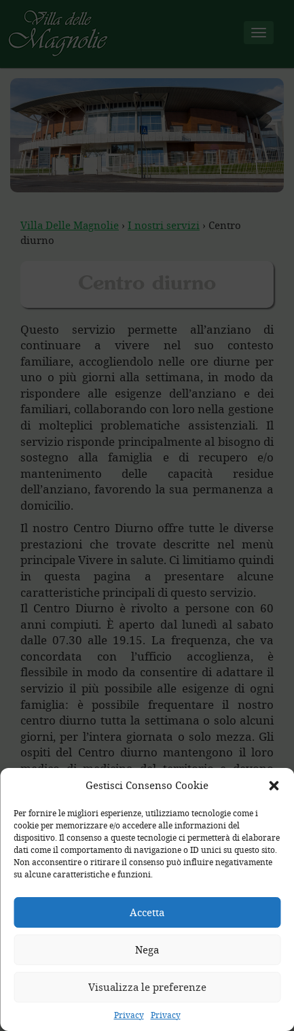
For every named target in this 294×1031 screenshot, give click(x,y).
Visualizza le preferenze (147, 987)
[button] (273, 785)
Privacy (129, 1014)
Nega (147, 949)
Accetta (147, 912)
